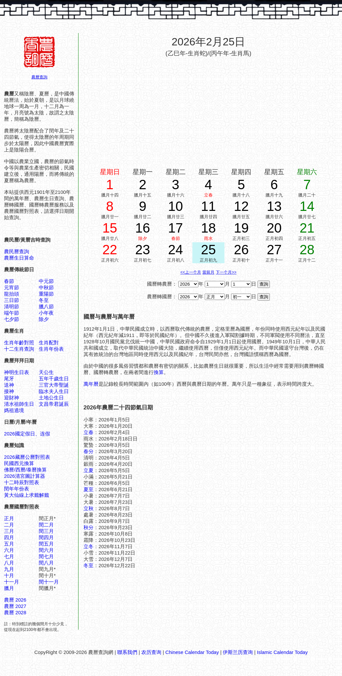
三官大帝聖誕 (54, 385)
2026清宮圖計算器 (24, 476)
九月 (9, 569)
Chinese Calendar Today (192, 652)
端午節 (11, 313)
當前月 (208, 272)
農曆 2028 (15, 612)
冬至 (44, 300)
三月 (9, 531)
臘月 (9, 588)
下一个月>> (226, 272)
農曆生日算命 (19, 258)
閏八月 (46, 563)
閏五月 (46, 544)
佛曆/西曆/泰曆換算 (25, 469)
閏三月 (46, 531)
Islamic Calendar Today (282, 652)
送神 (9, 385)
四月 (9, 537)
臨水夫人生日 (54, 391)
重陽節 (46, 294)
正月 (9, 518)
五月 (9, 544)
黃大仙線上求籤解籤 (26, 495)
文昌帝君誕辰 (54, 404)
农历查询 (151, 652)
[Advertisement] (208, 109)
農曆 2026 (15, 600)
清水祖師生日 (19, 404)
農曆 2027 (15, 606)
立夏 (88, 470)
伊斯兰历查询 (238, 652)
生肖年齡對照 (19, 342)
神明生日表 (16, 372)
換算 (159, 372)
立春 (88, 432)
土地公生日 (51, 397)
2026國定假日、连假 (27, 433)
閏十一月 (49, 582)
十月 (9, 575)
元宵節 (11, 287)
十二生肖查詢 (19, 349)
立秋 (88, 508)
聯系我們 (127, 652)
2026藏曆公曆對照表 (27, 457)
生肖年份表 (51, 349)
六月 (9, 550)
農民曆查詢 (16, 251)
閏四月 (46, 537)
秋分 (88, 527)
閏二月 (46, 525)
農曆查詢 (39, 77)
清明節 (11, 306)
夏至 (88, 489)
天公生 (46, 372)
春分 (88, 451)
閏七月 (46, 556)
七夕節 (11, 319)
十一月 (11, 582)
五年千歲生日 (54, 378)
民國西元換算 (19, 463)
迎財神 (11, 397)
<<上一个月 (190, 272)
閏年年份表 (16, 488)
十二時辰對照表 (21, 482)
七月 (9, 556)
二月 (9, 525)
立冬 (88, 546)
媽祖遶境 (14, 410)
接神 (9, 391)
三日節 (11, 300)
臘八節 (46, 306)
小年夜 (46, 313)
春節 (9, 281)
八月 (9, 563)
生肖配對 (49, 342)
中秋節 (46, 287)
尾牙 (9, 378)
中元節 (46, 281)
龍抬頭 (11, 294)
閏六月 (46, 550)
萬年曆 (91, 384)
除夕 (44, 319)
